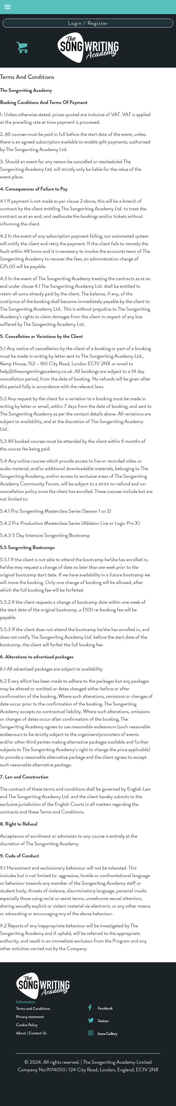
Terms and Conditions (33, 1008)
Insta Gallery (107, 1034)
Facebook (105, 1008)
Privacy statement (30, 1016)
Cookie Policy (26, 1025)
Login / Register (88, 23)
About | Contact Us (31, 1033)
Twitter (103, 1021)
